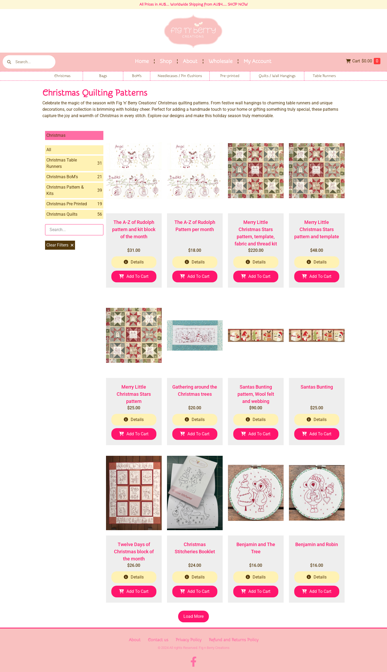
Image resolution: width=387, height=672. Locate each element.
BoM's (137, 76)
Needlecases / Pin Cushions (180, 76)
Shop (166, 61)
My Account (257, 61)
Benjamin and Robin (316, 544)
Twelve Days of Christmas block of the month (134, 552)
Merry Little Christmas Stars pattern (134, 394)
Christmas (62, 76)
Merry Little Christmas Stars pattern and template (316, 229)
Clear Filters (60, 245)
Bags (103, 76)
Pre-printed (229, 76)
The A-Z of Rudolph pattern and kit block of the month (133, 229)
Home (142, 61)
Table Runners (324, 76)
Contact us (158, 639)
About (190, 61)
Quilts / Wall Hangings (277, 76)
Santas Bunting (317, 387)
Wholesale (220, 61)
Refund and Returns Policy (233, 639)
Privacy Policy (188, 639)
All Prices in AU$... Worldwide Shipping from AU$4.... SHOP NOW (193, 4)
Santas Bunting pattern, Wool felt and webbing (256, 394)
